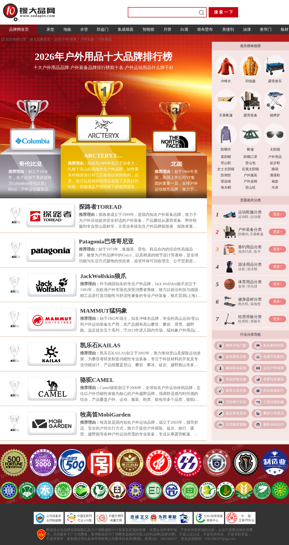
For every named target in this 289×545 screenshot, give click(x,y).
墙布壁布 (205, 29)
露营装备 (250, 115)
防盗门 (103, 29)
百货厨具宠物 (236, 424)
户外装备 (87, 39)
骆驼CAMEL (97, 380)
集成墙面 (125, 29)
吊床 (275, 187)
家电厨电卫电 (236, 357)
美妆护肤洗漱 (236, 379)
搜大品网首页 (40, 39)
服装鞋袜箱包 (236, 368)
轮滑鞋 (243, 321)
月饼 (167, 29)
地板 (67, 29)
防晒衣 (226, 149)
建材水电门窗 (236, 345)
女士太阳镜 (225, 169)
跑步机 (243, 304)
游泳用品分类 (250, 264)
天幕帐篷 (226, 115)
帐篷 (250, 149)
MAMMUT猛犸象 (103, 310)
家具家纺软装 (273, 345)
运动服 (255, 217)
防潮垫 (226, 175)
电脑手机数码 (273, 357)
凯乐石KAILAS (100, 345)
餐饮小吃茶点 (273, 413)
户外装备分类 (250, 229)
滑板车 (255, 321)
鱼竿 (257, 251)
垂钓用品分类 (250, 247)
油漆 (247, 29)
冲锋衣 (226, 81)
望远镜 (226, 181)
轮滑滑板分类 (250, 317)
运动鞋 (243, 217)
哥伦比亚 (30, 163)
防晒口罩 (250, 157)
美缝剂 (228, 29)
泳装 (241, 269)
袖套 (275, 181)
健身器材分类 (250, 299)
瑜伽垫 (255, 304)
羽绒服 (250, 81)
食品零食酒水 (236, 413)
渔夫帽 (226, 187)
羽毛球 (252, 286)
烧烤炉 (275, 115)
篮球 (241, 286)
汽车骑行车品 (236, 402)
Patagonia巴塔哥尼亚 (106, 241)
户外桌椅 (250, 181)
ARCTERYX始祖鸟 (103, 155)
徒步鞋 (275, 163)
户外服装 (250, 175)
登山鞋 (226, 163)
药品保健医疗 (273, 390)
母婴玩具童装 (273, 379)
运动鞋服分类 (250, 212)
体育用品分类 (250, 282)
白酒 (184, 29)
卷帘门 (266, 29)
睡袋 (275, 169)
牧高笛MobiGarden (105, 414)
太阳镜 (275, 149)
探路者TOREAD (100, 207)
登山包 (250, 163)
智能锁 (148, 29)
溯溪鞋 (275, 175)
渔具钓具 (245, 251)
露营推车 (275, 81)
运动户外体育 (273, 368)
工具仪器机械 (273, 402)
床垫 (50, 29)
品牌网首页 (19, 29)
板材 (285, 29)
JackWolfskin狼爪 (103, 276)
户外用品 (105, 39)
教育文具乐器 (236, 390)
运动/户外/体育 (65, 39)
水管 (84, 29)
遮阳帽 (226, 157)
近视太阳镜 (250, 169)
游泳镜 (252, 269)
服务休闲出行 (273, 424)
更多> (277, 214)
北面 (177, 163)
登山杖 (250, 187)
